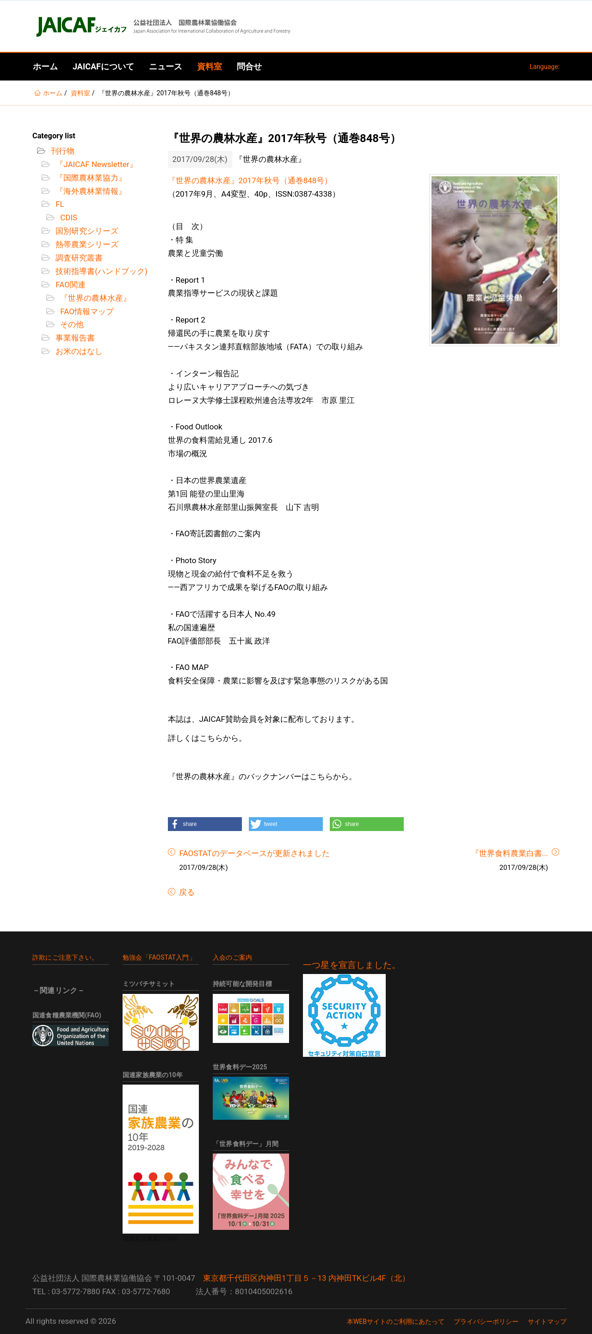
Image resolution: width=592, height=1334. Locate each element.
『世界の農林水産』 (94, 298)
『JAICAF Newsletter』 (95, 164)
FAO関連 (70, 284)
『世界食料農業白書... (509, 853)
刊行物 (61, 150)
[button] (205, 824)
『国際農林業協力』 (90, 177)
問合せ (249, 66)
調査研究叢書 (78, 257)
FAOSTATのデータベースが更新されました (254, 853)
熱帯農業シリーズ (86, 244)
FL (59, 204)
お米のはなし (78, 351)
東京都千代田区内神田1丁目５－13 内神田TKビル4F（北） (306, 1278)
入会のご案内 (232, 957)
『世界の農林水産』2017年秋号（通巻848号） (250, 180)
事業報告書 (74, 337)
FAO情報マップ (86, 311)
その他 (71, 324)
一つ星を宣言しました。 (352, 965)
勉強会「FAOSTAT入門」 (159, 957)
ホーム (45, 66)
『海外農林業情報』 (90, 191)
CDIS (67, 217)
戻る (186, 892)
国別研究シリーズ (86, 231)
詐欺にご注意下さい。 (65, 957)
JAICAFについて (103, 66)
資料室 (209, 66)
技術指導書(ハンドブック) (101, 271)
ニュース (165, 66)
